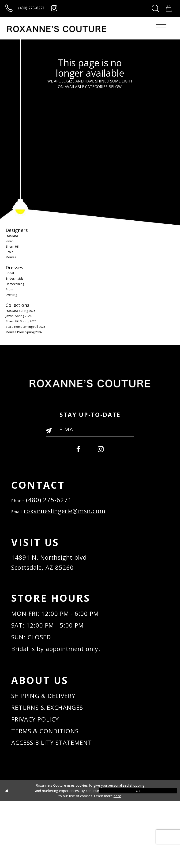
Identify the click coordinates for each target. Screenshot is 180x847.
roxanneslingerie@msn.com (74, 521)
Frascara (12, 241)
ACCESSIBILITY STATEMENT (59, 787)
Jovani (10, 246)
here (117, 842)
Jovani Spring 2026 (18, 321)
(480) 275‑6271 (52, 508)
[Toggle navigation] (161, 33)
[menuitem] (77, 454)
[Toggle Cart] (167, 11)
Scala (9, 257)
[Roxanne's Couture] (56, 34)
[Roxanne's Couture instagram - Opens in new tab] (73, 11)
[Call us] (34, 11)
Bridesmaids (14, 283)
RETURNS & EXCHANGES (54, 746)
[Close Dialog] (42, 837)
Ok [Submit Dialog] (138, 836)
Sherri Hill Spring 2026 (21, 326)
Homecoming (15, 289)
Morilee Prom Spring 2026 (24, 337)
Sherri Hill (12, 251)
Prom (9, 294)
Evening (11, 299)
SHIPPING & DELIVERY (50, 732)
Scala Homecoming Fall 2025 (25, 332)
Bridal (10, 278)
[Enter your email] (90, 434)
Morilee (11, 262)
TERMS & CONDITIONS (51, 774)
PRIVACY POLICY (39, 760)
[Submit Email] (51, 437)
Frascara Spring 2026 (20, 315)
